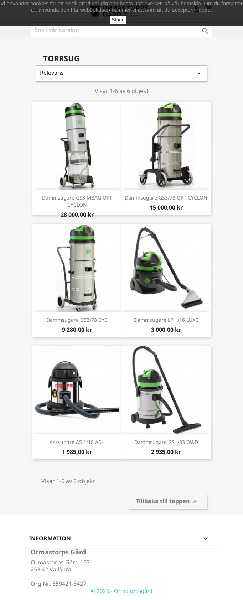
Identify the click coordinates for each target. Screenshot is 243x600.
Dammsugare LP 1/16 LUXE (166, 319)
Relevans (121, 73)
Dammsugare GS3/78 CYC (77, 319)
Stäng (118, 19)
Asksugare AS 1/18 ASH (77, 442)
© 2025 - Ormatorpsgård (121, 590)
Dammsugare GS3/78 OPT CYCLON (166, 197)
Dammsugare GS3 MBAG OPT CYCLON (77, 201)
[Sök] (121, 29)
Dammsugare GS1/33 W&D (166, 442)
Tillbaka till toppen (168, 501)
